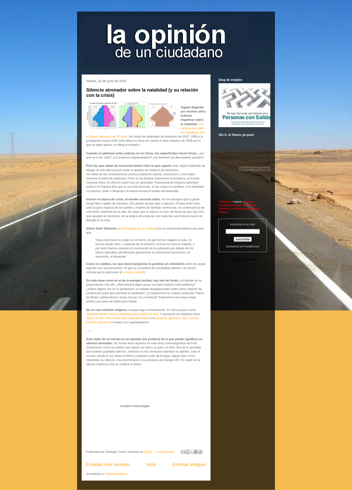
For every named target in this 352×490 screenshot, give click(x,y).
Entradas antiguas (189, 464)
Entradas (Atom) (116, 474)
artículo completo (134, 272)
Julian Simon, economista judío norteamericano (117, 318)
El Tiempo (234, 259)
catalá (255, 208)
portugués (225, 205)
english (237, 201)
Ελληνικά (224, 208)
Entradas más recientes (108, 464)
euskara (223, 212)
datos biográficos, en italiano (137, 228)
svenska (236, 208)
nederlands (249, 205)
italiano (236, 205)
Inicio (151, 464)
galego (246, 208)
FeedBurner (252, 246)
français (248, 201)
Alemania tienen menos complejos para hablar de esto (122, 314)
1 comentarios (164, 451)
